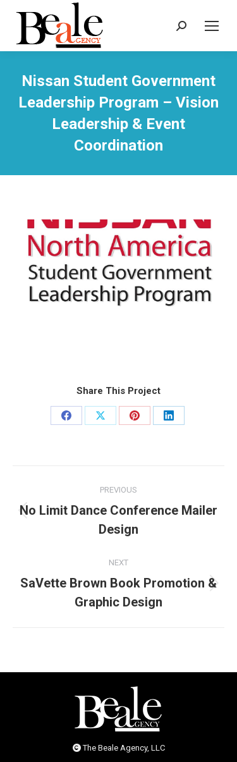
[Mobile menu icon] (211, 26)
